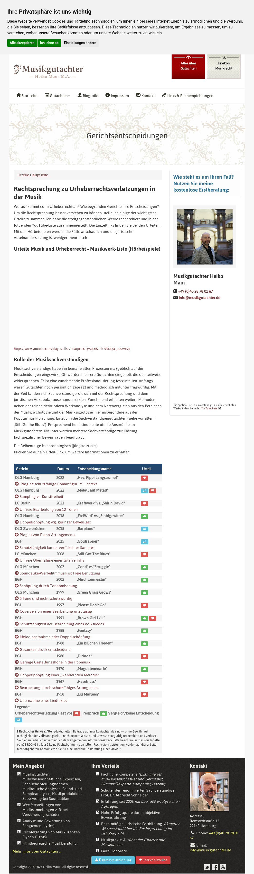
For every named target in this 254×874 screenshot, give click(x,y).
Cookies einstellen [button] (153, 860)
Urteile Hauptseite (33, 175)
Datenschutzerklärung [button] (113, 860)
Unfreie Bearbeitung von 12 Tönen (46, 509)
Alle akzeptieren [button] (22, 43)
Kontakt (145, 95)
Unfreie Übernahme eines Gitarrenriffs (49, 560)
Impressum (117, 95)
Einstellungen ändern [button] (80, 43)
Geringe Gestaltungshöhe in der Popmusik (53, 662)
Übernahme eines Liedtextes (41, 700)
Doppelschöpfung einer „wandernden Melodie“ (57, 675)
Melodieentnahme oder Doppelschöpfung (52, 637)
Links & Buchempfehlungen (187, 95)
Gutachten (57, 95)
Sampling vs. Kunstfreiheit (39, 496)
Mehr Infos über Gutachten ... (37, 851)
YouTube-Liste (209, 408)
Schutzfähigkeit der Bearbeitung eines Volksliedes (59, 624)
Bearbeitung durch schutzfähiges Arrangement (57, 687)
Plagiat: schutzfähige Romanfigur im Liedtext (56, 484)
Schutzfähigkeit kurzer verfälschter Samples (54, 547)
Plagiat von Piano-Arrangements (45, 535)
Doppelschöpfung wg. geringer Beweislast (53, 522)
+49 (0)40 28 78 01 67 (195, 291)
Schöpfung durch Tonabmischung (46, 586)
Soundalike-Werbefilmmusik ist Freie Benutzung (57, 573)
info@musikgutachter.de (199, 297)
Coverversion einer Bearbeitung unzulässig (53, 611)
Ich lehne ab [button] (49, 43)
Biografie (87, 95)
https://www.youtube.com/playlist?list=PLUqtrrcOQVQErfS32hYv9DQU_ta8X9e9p (72, 348)
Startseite (26, 95)
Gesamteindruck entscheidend (43, 649)
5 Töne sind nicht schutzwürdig (43, 598)
